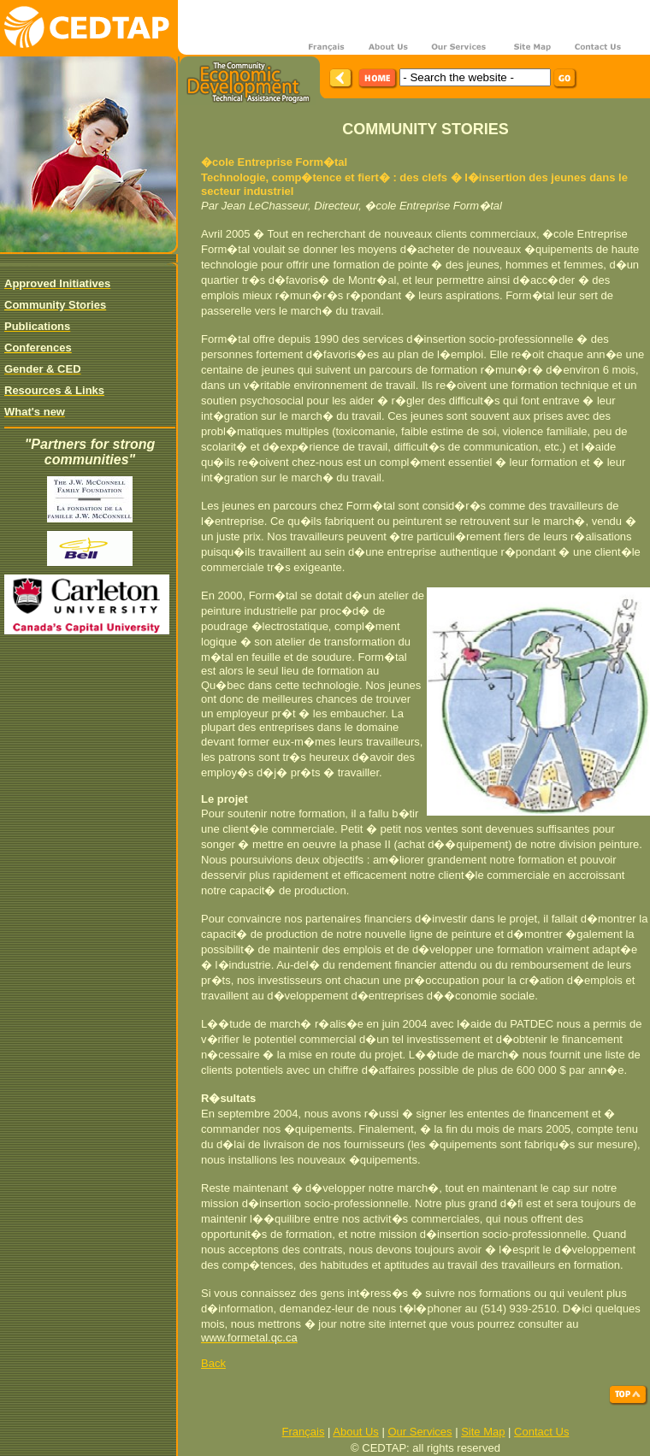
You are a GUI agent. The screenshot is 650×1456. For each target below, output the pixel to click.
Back (213, 1363)
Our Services (419, 1431)
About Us (355, 1431)
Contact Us (541, 1431)
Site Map (483, 1431)
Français (303, 1431)
